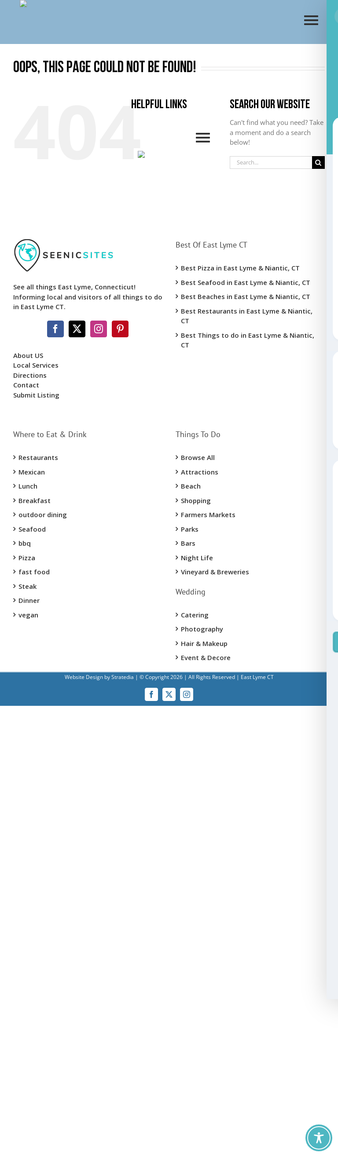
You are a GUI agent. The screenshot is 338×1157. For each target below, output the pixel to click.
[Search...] (271, 162)
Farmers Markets (208, 514)
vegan (28, 614)
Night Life (197, 557)
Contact (26, 384)
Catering (195, 614)
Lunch (27, 486)
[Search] (318, 162)
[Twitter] (77, 329)
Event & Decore (206, 657)
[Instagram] (98, 329)
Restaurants (38, 457)
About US (28, 355)
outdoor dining (42, 514)
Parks (189, 529)
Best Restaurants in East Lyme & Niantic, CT (246, 316)
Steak (27, 586)
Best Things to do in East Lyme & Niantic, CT (247, 340)
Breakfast (34, 500)
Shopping (196, 500)
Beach (191, 486)
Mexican (31, 471)
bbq (24, 543)
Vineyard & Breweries (215, 571)
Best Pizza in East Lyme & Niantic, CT (240, 267)
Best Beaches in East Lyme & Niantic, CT (245, 296)
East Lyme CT (256, 677)
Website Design (84, 677)
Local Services (36, 365)
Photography (202, 628)
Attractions (199, 471)
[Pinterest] (120, 329)
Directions (30, 375)
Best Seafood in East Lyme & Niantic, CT (245, 282)
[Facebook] (55, 329)
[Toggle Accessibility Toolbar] (318, 1137)
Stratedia (122, 677)
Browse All (198, 457)
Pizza (26, 557)
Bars (188, 543)
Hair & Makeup (204, 643)
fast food (34, 571)
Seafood (32, 529)
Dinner (29, 600)
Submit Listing (37, 395)
